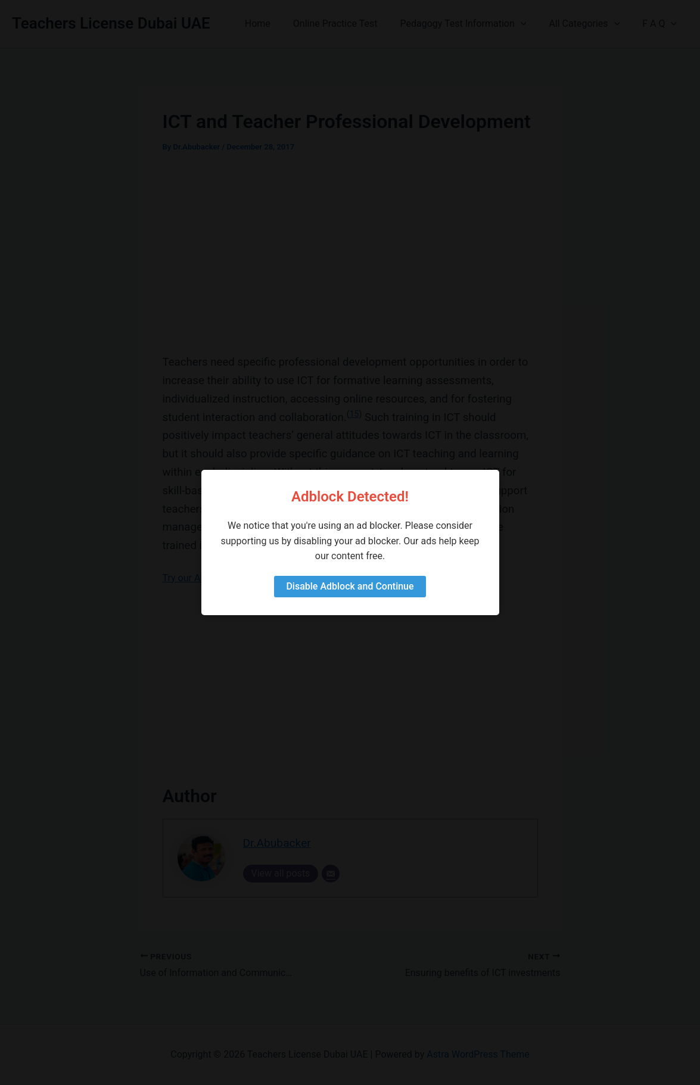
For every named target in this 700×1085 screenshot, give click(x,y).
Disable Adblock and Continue (349, 586)
